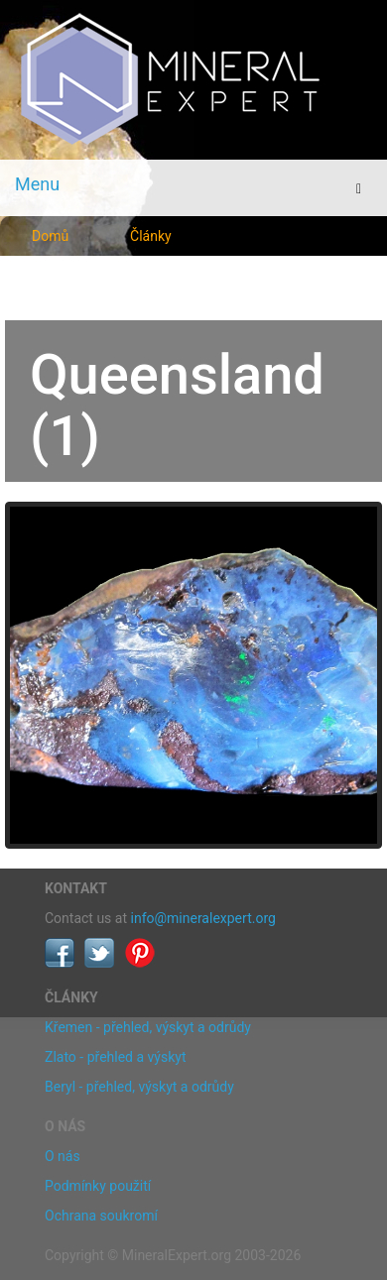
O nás (62, 1156)
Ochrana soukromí (101, 1215)
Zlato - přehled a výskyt (115, 1057)
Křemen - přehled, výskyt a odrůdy (148, 1027)
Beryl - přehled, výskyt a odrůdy (139, 1087)
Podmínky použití (98, 1186)
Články (151, 236)
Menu (37, 184)
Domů (50, 236)
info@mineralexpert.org (203, 918)
